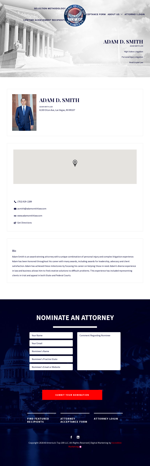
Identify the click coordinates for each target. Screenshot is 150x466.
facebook (71, 438)
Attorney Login (135, 14)
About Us (114, 14)
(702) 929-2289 (24, 201)
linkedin (78, 438)
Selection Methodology (50, 8)
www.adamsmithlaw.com (29, 215)
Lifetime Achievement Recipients (45, 20)
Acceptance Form (94, 14)
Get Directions (24, 222)
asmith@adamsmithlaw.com (31, 208)
